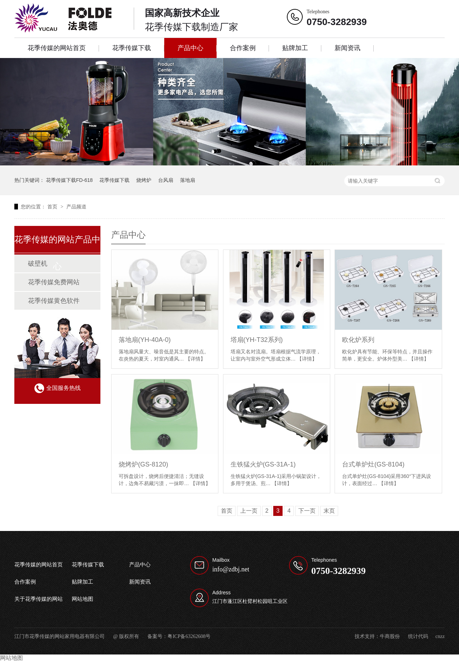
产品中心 (190, 48)
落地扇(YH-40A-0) (145, 339)
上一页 (248, 511)
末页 (329, 511)
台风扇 (165, 180)
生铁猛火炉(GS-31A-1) (263, 464)
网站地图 (82, 599)
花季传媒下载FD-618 (69, 180)
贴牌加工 (295, 48)
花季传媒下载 (131, 48)
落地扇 (187, 180)
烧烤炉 (143, 180)
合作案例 (243, 48)
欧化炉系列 (358, 339)
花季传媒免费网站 (54, 282)
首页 (53, 206)
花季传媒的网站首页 (57, 48)
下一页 (307, 511)
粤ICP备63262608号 (188, 636)
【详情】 (195, 359)
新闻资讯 (347, 48)
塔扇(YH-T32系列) (257, 339)
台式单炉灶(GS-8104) (373, 464)
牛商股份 (390, 636)
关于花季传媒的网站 (38, 599)
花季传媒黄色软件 (54, 300)
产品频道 (76, 206)
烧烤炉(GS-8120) (143, 464)
